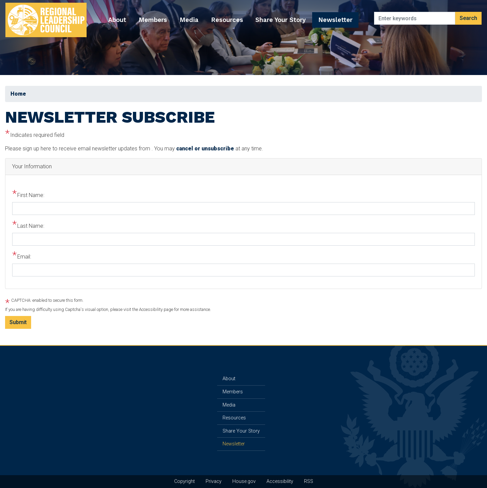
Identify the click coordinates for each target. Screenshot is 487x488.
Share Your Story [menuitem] (280, 19)
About (229, 379)
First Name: (30, 195)
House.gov (244, 481)
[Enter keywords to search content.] (414, 18)
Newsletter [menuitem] (335, 19)
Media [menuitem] (189, 19)
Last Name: (30, 226)
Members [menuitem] (153, 19)
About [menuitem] (117, 19)
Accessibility (279, 481)
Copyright (184, 481)
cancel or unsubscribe (205, 148)
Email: (24, 256)
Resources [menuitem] (227, 19)
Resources (234, 418)
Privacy (214, 481)
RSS (308, 481)
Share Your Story (241, 431)
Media (229, 405)
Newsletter (234, 444)
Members (233, 392)
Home (18, 94)
